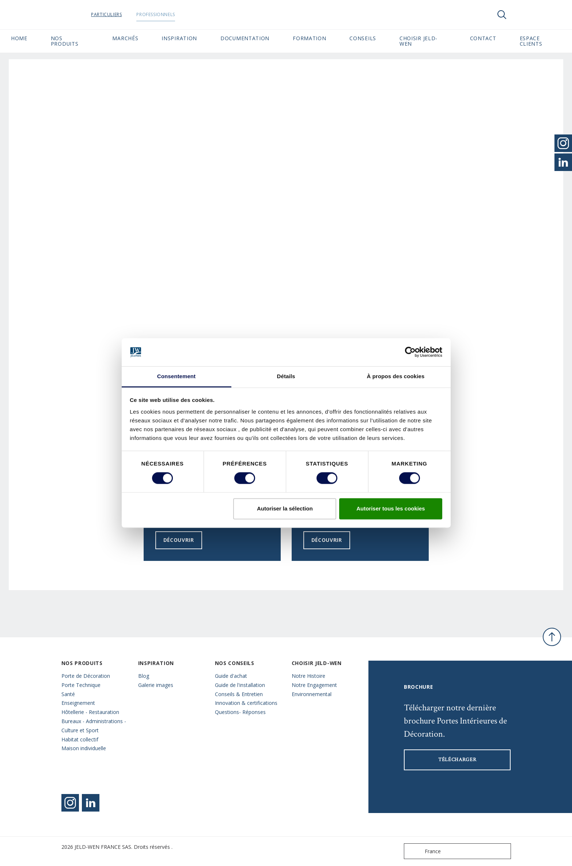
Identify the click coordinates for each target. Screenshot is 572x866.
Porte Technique (81, 684)
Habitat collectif (79, 739)
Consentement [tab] (176, 376)
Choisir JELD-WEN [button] (418, 41)
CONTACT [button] (483, 38)
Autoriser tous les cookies (390, 508)
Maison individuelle (83, 748)
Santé (68, 694)
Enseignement (78, 702)
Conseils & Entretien (239, 694)
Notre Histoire (308, 675)
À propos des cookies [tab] (396, 376)
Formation (309, 38)
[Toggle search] (502, 14)
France (424, 851)
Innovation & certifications (246, 702)
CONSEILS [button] (362, 38)
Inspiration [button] (179, 38)
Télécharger (457, 759)
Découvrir (178, 539)
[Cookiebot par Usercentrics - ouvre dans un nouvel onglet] (410, 352)
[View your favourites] (524, 14)
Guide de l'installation (240, 684)
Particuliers (125, 14)
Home (19, 38)
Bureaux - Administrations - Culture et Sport (93, 726)
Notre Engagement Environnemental (314, 689)
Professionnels (174, 14)
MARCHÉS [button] (125, 38)
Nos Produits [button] (65, 41)
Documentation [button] (244, 38)
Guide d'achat (231, 675)
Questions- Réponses (240, 712)
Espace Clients (540, 41)
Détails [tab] (286, 376)
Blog (143, 675)
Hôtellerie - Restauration (90, 712)
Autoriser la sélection (285, 508)
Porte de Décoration (85, 675)
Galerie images (155, 684)
